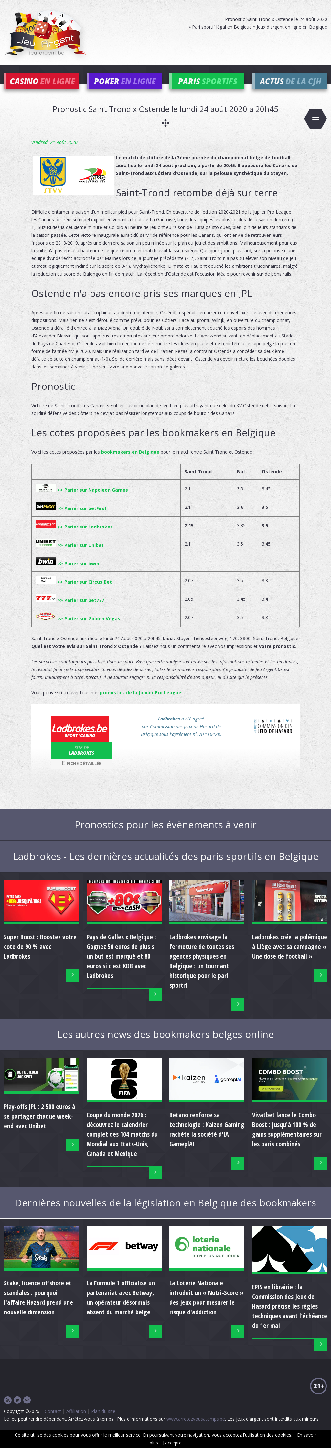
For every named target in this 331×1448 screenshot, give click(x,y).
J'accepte (172, 1443)
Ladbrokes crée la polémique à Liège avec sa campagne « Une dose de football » (289, 956)
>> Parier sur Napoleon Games (82, 500)
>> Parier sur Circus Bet (74, 591)
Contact (53, 1421)
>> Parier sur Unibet (70, 555)
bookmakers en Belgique (130, 461)
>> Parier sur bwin (67, 573)
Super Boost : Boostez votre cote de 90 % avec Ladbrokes (40, 956)
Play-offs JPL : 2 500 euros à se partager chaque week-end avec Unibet (39, 1126)
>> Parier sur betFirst (71, 518)
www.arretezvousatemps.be (195, 1428)
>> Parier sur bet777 (70, 610)
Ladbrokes (81, 760)
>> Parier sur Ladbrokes (74, 536)
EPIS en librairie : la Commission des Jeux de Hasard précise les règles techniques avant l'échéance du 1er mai (289, 1316)
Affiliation (76, 1421)
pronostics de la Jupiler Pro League (140, 702)
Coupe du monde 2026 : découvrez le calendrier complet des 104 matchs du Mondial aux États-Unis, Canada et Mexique (122, 1144)
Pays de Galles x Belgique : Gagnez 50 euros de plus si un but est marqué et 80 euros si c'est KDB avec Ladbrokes (121, 966)
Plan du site (103, 1421)
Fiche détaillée (81, 773)
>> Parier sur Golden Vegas (78, 628)
